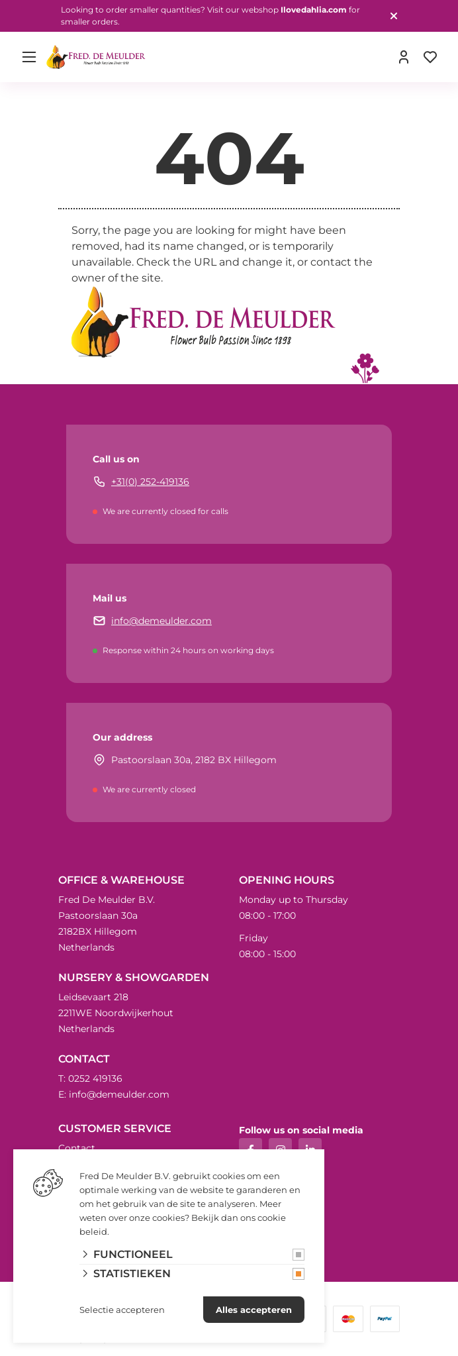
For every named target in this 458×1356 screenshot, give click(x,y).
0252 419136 (95, 1078)
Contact (76, 1148)
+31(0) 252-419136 (150, 482)
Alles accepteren (254, 1309)
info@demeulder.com (161, 621)
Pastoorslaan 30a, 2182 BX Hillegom (194, 760)
